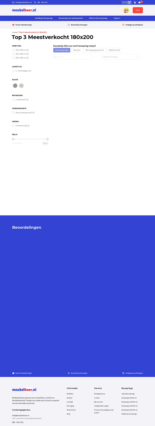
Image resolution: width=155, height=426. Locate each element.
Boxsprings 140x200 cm (130, 402)
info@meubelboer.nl (20, 415)
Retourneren (71, 410)
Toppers (116, 18)
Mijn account (98, 402)
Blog (68, 414)
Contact (97, 398)
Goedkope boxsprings (44, 18)
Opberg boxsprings (128, 394)
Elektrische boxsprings (98, 18)
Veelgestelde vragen (101, 406)
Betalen (69, 398)
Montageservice (99, 394)
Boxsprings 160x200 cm (130, 406)
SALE (138, 10)
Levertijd (70, 402)
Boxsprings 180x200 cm (130, 410)
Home (14, 32)
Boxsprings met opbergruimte (71, 18)
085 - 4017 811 (18, 422)
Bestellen (70, 394)
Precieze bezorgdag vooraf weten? (103, 411)
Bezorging (70, 406)
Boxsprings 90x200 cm (129, 398)
